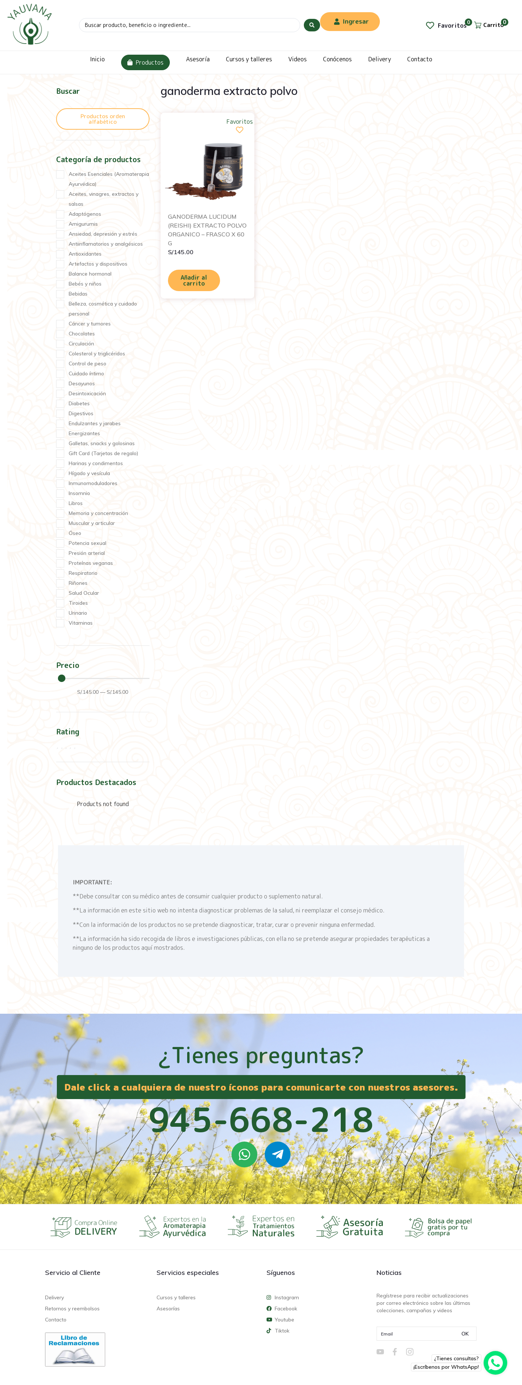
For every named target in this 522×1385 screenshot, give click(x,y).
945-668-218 (261, 1119)
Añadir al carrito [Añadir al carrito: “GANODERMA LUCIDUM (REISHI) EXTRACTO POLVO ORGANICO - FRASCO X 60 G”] (194, 280)
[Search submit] (312, 25)
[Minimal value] (104, 678)
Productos (145, 62)
